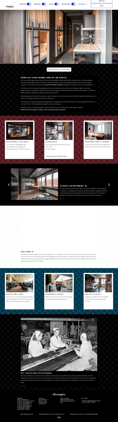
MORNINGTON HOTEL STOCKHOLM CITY (51, 414)
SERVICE (41, 398)
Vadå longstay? (23, 399)
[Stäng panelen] (115, 2)
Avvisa (101, 13)
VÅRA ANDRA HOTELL (26, 414)
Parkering (42, 403)
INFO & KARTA (64, 398)
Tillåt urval (101, 9)
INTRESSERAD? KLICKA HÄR (59, 69)
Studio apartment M (24, 402)
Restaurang (43, 399)
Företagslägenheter (67, 401)
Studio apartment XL (24, 405)
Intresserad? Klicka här (56, 156)
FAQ (61, 402)
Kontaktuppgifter (66, 399)
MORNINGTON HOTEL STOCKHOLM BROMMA (84, 414)
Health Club (43, 401)
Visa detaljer (81, 12)
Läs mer (8, 154)
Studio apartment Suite (25, 401)
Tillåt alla (101, 4)
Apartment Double (23, 407)
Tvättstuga (43, 402)
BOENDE (19, 398)
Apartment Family (23, 409)
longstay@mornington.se (91, 401)
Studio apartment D (24, 406)
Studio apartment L (24, 403)
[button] (9, 185)
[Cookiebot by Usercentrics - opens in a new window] (9, 15)
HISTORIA (85, 398)
